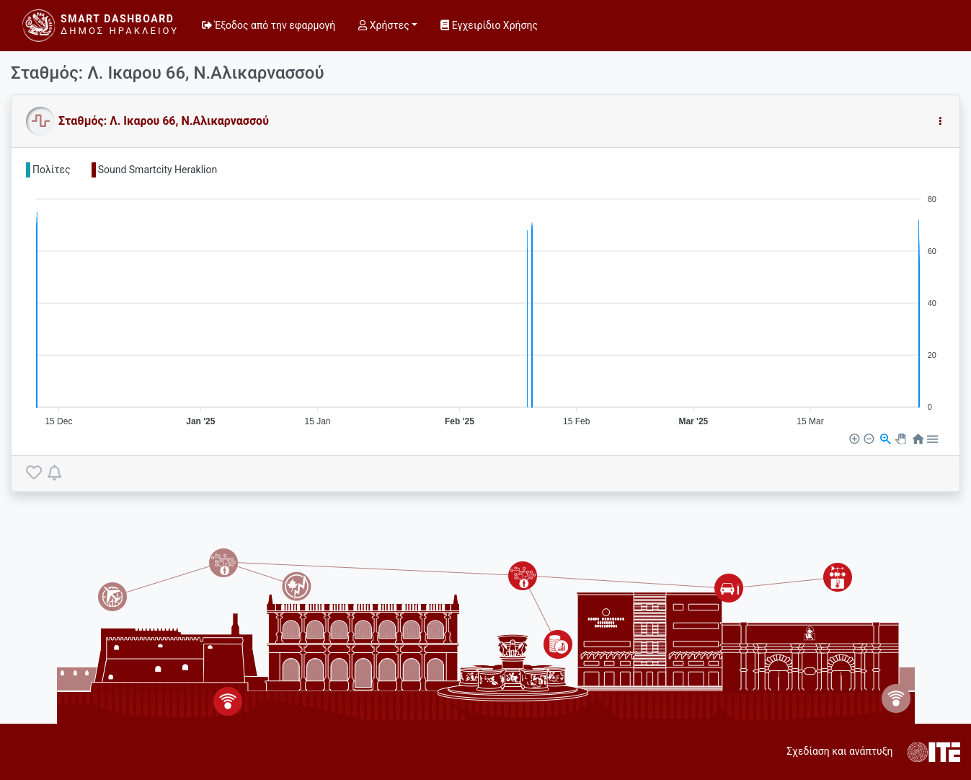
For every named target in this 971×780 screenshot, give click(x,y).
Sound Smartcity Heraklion (158, 169)
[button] (940, 120)
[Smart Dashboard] (100, 25)
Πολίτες (51, 169)
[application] (485, 304)
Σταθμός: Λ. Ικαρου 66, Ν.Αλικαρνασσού (163, 121)
